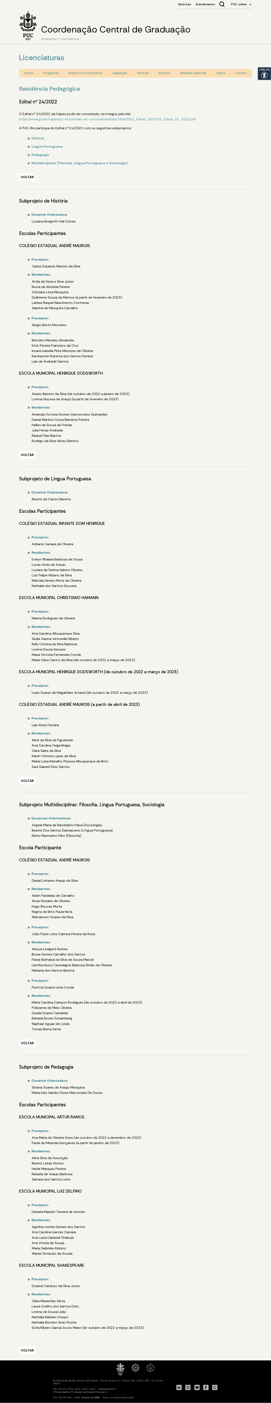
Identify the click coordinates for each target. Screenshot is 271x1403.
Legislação (119, 73)
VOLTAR (27, 177)
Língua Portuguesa (47, 146)
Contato (241, 73)
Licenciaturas (70, 39)
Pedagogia (40, 155)
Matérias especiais (193, 73)
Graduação (49, 39)
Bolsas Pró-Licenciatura (85, 73)
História (38, 138)
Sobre (221, 73)
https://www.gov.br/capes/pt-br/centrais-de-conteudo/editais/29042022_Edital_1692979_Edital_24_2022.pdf (107, 119)
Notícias (143, 73)
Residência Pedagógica (49, 88)
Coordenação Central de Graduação (116, 29)
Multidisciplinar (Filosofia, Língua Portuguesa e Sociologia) (80, 163)
